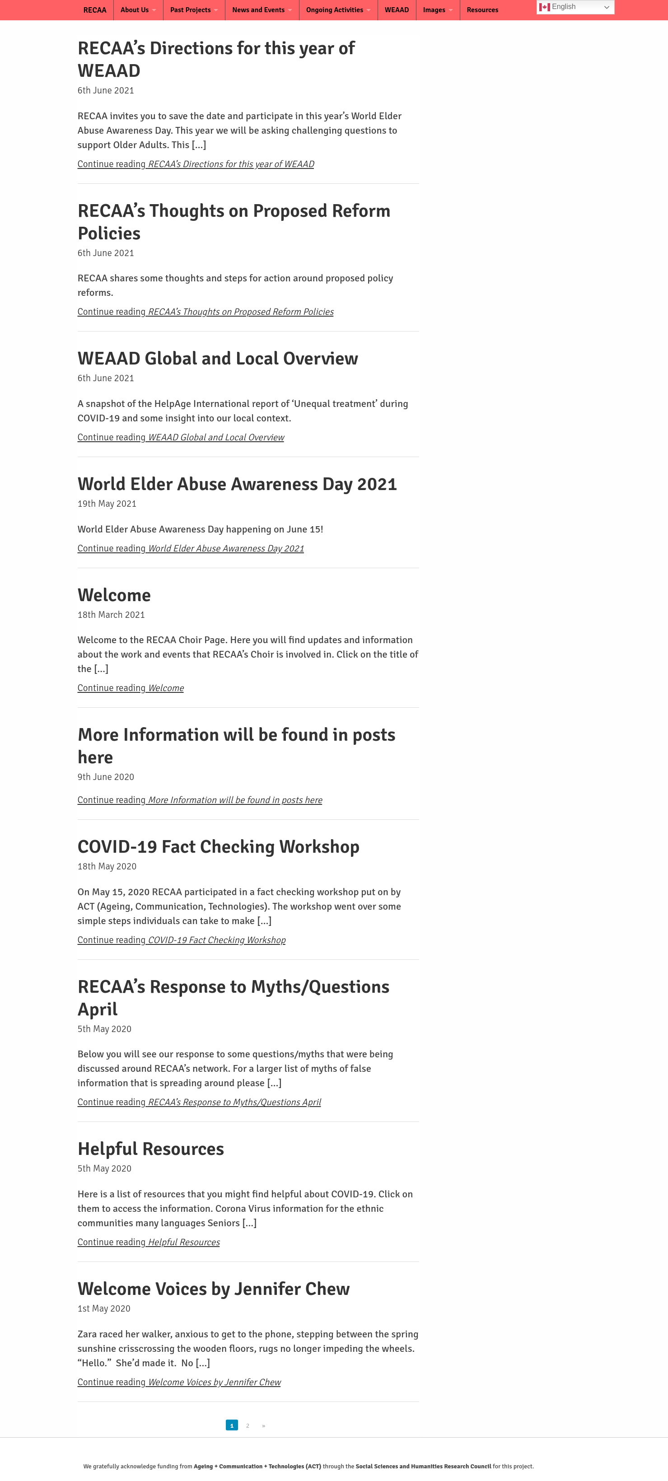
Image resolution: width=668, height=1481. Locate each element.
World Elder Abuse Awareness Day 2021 (238, 483)
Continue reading (196, 164)
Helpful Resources (151, 1148)
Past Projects (192, 9)
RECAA (89, 10)
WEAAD (403, 9)
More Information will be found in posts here (237, 746)
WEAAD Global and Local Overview (218, 358)
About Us (135, 9)
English (557, 7)
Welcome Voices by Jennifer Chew (214, 1288)
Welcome (114, 595)
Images (440, 9)
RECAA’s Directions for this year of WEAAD (216, 59)
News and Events (261, 9)
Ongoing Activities (339, 9)
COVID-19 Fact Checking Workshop (219, 846)
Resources (490, 9)
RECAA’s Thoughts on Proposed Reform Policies (234, 222)
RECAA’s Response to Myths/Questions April (234, 998)
